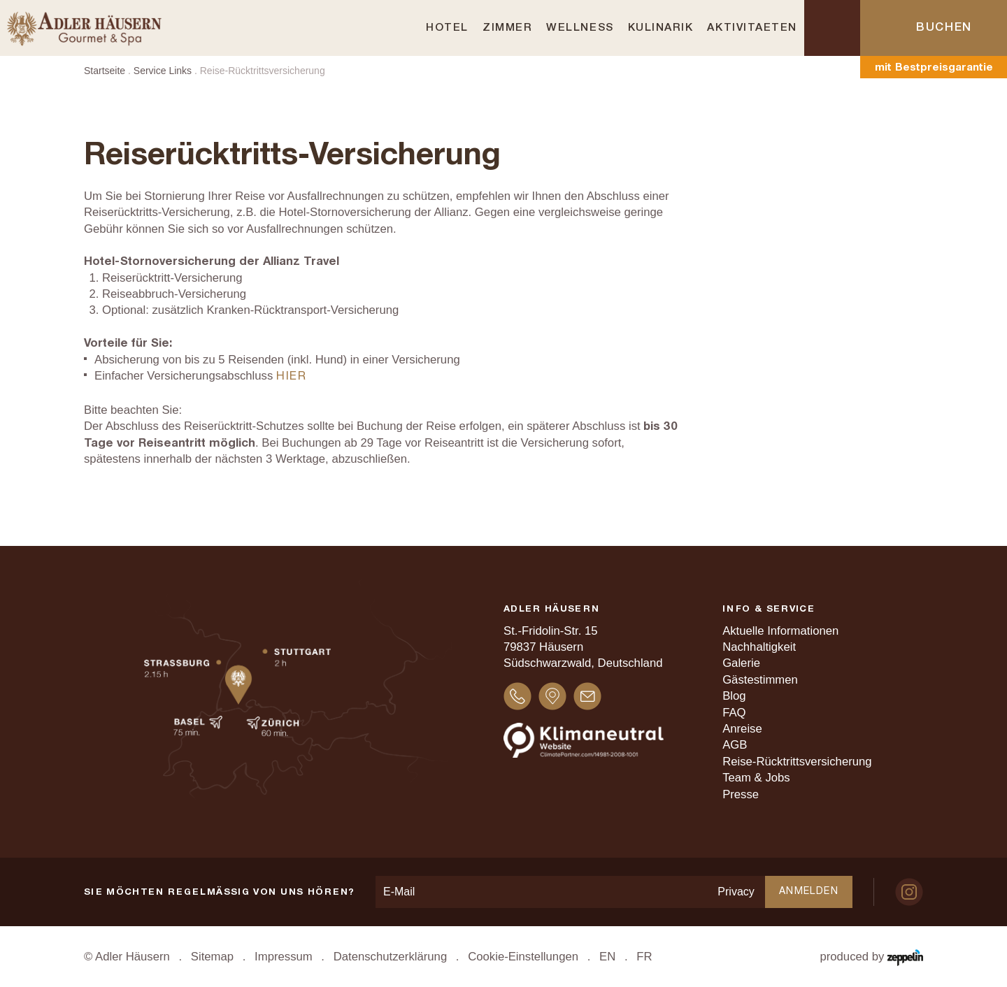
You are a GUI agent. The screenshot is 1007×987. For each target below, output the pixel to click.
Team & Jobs (756, 777)
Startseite (104, 70)
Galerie (741, 663)
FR (644, 956)
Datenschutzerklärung (390, 956)
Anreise (742, 728)
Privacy (735, 892)
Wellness (579, 28)
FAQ (733, 712)
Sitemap (212, 956)
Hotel (447, 28)
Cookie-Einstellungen (523, 956)
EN (607, 956)
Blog (733, 696)
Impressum (284, 956)
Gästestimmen (760, 679)
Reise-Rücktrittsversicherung (797, 761)
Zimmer (507, 28)
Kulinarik (661, 28)
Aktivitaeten (752, 28)
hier (291, 376)
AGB (734, 744)
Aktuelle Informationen (780, 630)
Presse (740, 794)
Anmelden (808, 891)
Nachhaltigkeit (759, 647)
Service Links (163, 70)
